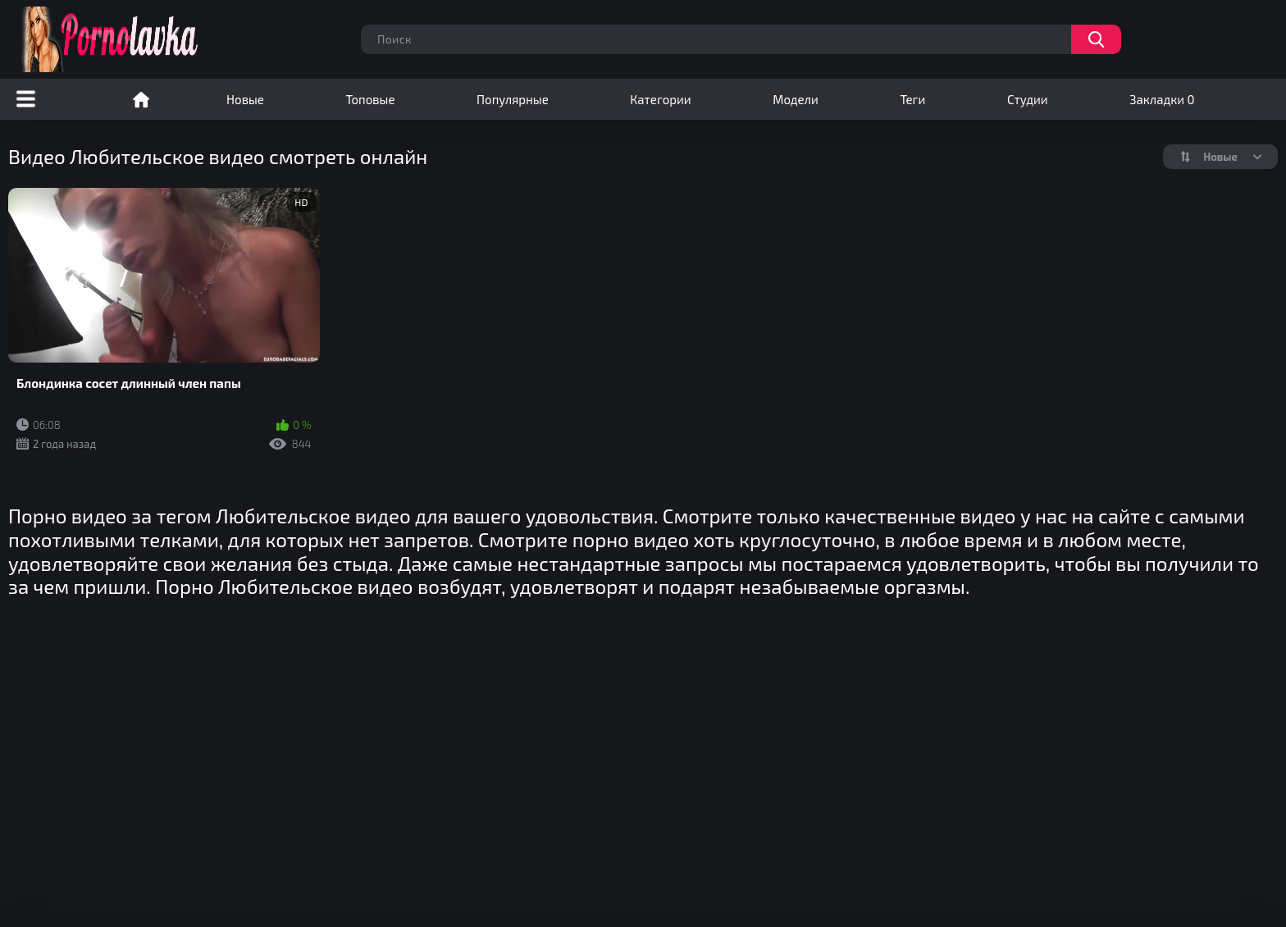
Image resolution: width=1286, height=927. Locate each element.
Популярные (513, 99)
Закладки (1161, 99)
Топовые (369, 99)
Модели (796, 99)
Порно (141, 99)
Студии (1027, 99)
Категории (660, 99)
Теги (912, 99)
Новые (245, 99)
